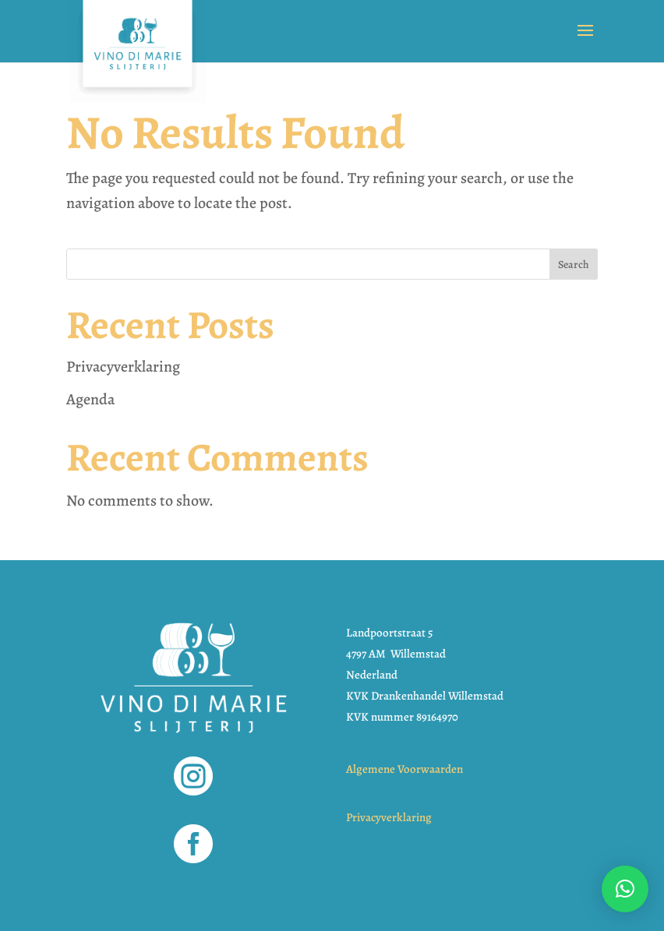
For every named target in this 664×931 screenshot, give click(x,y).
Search (573, 264)
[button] (625, 889)
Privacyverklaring (123, 366)
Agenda (90, 399)
